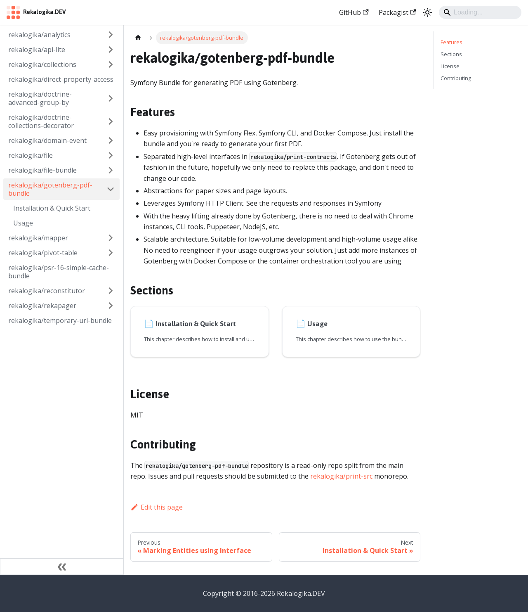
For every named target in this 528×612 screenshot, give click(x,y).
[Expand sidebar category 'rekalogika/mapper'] (110, 237)
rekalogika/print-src (341, 476)
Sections (451, 54)
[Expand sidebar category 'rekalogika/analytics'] (110, 34)
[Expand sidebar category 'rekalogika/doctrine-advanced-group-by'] (110, 98)
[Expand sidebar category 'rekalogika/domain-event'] (110, 140)
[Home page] (138, 37)
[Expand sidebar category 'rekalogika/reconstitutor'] (110, 290)
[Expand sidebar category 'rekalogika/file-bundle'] (110, 170)
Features (451, 42)
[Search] (480, 12)
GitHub (353, 12)
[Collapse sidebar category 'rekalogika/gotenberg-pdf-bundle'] (110, 189)
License (450, 66)
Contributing (456, 78)
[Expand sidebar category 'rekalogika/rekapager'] (110, 305)
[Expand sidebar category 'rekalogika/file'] (110, 155)
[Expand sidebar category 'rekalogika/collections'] (110, 64)
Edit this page (156, 507)
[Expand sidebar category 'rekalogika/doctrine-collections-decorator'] (110, 121)
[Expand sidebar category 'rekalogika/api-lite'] (110, 49)
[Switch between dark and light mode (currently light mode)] (427, 12)
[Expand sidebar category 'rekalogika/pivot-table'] (110, 252)
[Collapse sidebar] (62, 566)
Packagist (397, 12)
